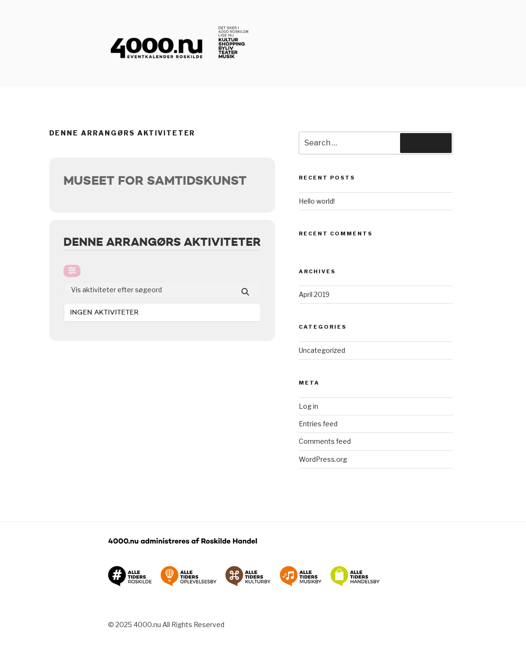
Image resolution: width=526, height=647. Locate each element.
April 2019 (314, 294)
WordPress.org (323, 459)
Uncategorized (322, 350)
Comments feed (325, 441)
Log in (308, 406)
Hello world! (317, 201)
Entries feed (318, 424)
